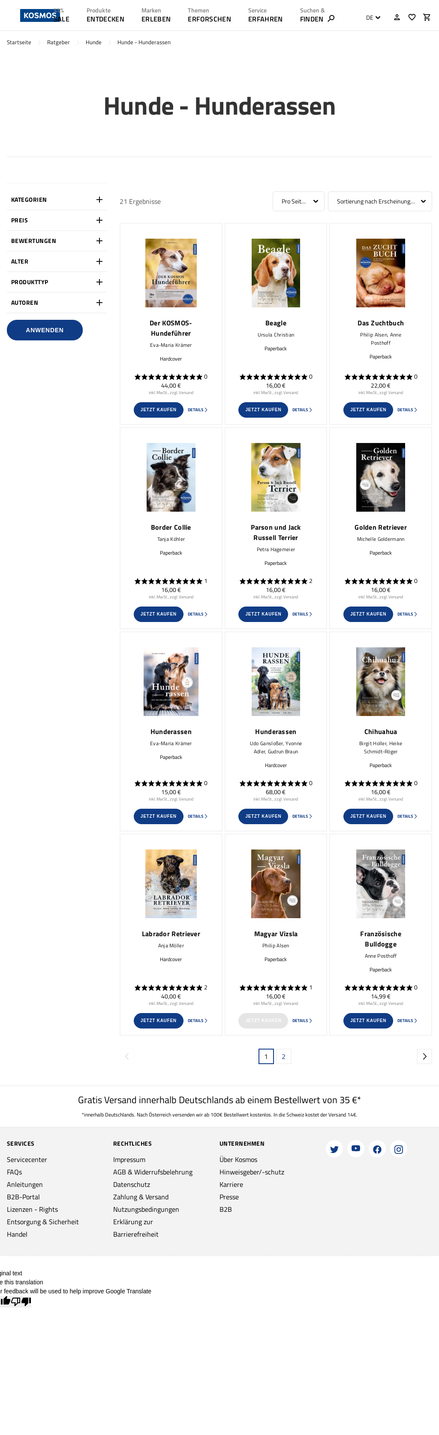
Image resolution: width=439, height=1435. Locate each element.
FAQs (14, 1172)
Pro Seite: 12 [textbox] (298, 201)
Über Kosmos (238, 1159)
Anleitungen (25, 1184)
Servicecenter (27, 1159)
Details (198, 410)
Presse (229, 1197)
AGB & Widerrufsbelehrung (152, 1172)
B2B (226, 1209)
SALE (61, 19)
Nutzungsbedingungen (146, 1209)
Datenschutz (131, 1184)
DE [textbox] (369, 17)
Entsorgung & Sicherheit (43, 1222)
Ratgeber (58, 42)
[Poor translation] (21, 1302)
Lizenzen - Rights (32, 1209)
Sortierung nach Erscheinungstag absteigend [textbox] (380, 201)
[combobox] (371, 17)
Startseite (19, 42)
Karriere (231, 1184)
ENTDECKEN (105, 19)
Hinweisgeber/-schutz (252, 1172)
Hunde (94, 42)
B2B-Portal (23, 1197)
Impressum (129, 1159)
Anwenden (44, 330)
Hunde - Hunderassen (144, 42)
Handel (17, 1234)
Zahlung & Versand (140, 1197)
